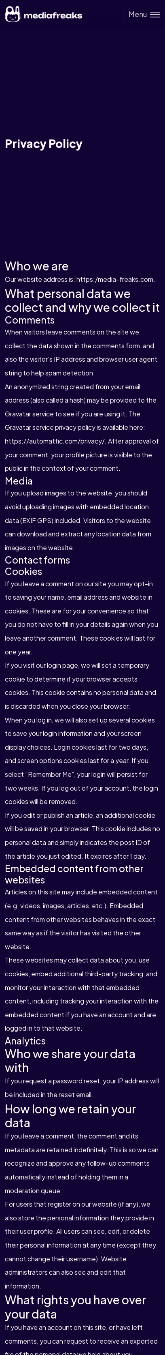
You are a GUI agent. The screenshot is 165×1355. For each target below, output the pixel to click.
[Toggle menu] (141, 14)
